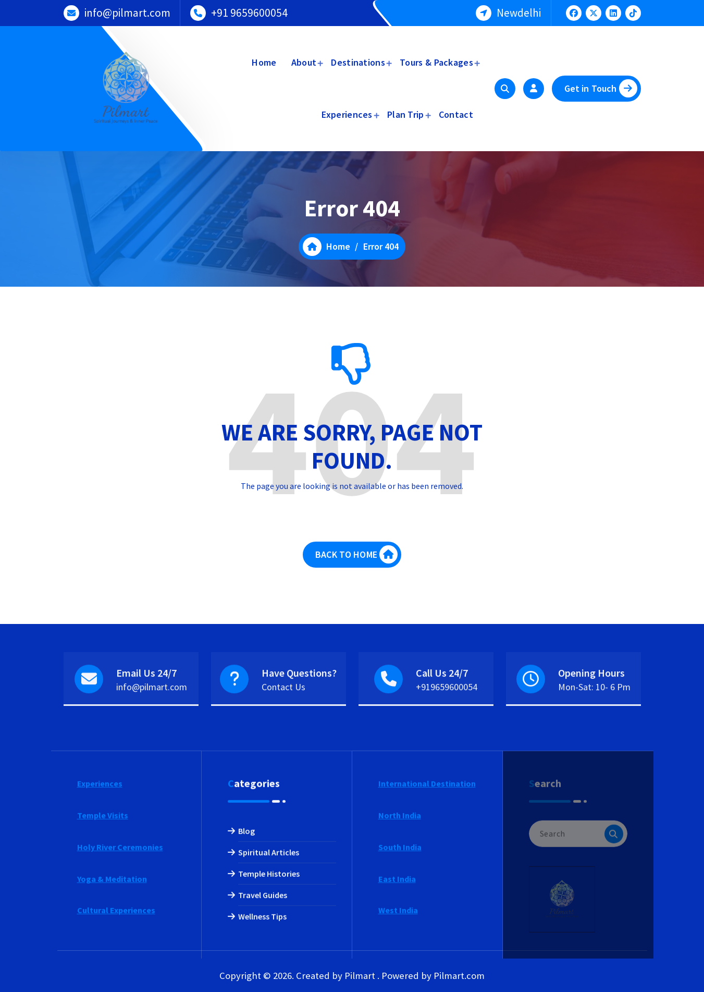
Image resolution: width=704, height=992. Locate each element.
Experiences (347, 114)
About (304, 62)
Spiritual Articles (268, 967)
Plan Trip (405, 114)
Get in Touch (600, 88)
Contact (456, 114)
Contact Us (283, 716)
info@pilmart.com (127, 11)
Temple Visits (102, 930)
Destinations (358, 62)
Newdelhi (519, 11)
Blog (246, 945)
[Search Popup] (505, 88)
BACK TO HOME (356, 569)
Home (264, 62)
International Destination (427, 898)
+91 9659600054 (249, 11)
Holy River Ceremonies (120, 962)
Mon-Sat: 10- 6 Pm (594, 716)
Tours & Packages (436, 62)
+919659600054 (446, 716)
